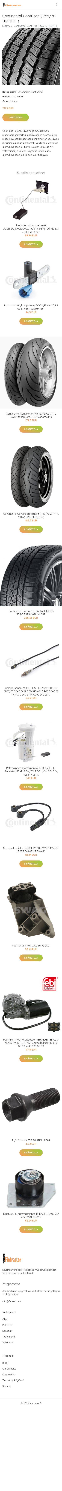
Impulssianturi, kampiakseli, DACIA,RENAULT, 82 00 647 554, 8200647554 (31, 307)
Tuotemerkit (23, 91)
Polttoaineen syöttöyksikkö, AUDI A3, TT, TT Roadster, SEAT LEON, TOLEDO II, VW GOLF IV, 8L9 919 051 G (31, 771)
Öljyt (4, 1319)
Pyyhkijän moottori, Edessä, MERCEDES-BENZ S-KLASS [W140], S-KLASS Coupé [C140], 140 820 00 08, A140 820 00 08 (31, 1043)
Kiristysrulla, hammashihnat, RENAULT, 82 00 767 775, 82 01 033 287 (31, 1215)
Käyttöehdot (9, 1374)
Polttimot (7, 1325)
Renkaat (7, 1330)
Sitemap (6, 1386)
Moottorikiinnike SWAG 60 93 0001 (31, 945)
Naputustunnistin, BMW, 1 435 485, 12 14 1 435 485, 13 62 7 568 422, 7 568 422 (31, 850)
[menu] (57, 4)
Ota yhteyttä (9, 1368)
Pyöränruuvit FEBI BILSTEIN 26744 (31, 1140)
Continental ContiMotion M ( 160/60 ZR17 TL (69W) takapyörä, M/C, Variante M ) (31, 415)
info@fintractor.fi (11, 1301)
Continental (37, 91)
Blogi (5, 1362)
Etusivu (6, 25)
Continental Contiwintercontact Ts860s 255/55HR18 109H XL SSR (31, 612)
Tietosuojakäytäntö (13, 1380)
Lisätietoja (15, 117)
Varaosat (7, 1342)
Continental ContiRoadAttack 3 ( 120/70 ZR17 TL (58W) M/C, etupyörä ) (31, 515)
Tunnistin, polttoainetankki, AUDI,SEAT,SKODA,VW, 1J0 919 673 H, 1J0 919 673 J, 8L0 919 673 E (31, 229)
